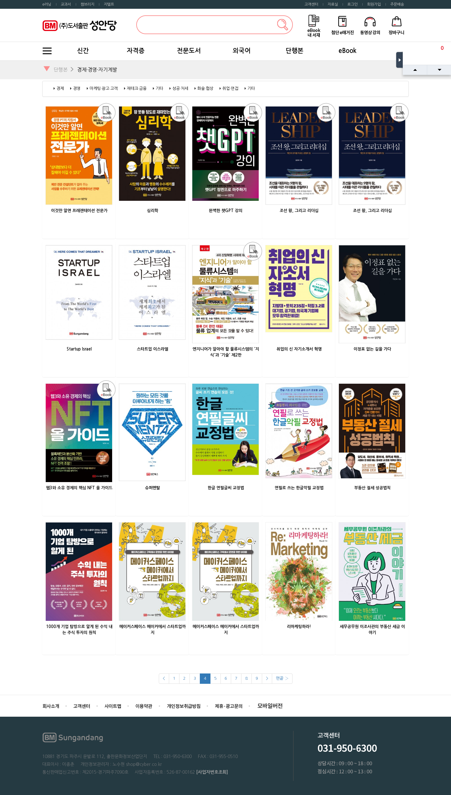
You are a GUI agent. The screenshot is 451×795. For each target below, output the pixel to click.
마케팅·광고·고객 (104, 88)
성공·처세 (180, 88)
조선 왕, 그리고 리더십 (299, 211)
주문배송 (397, 4)
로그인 (352, 4)
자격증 (136, 51)
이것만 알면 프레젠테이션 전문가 (79, 211)
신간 (83, 51)
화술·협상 (205, 88)
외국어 (242, 51)
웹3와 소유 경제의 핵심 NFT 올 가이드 (79, 488)
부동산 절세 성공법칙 (372, 488)
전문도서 (189, 51)
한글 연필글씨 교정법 (226, 488)
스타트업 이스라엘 (152, 349)
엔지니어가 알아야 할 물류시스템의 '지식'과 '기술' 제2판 (226, 352)
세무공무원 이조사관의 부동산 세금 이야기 (372, 630)
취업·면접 (230, 88)
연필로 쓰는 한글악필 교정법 (299, 488)
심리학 (152, 211)
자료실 (333, 4)
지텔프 (109, 4)
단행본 (294, 51)
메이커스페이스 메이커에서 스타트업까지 (152, 630)
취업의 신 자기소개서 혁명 (299, 349)
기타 (159, 88)
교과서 (66, 4)
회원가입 (374, 4)
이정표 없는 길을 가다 (372, 349)
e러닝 (46, 4)
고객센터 (311, 4)
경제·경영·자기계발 (97, 69)
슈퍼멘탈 (152, 488)
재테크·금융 (137, 88)
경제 (60, 88)
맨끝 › (282, 678)
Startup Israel (79, 349)
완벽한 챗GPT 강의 (225, 211)
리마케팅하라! (299, 627)
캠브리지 (87, 4)
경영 (76, 88)
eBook (347, 51)
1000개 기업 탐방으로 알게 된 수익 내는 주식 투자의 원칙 (79, 630)
